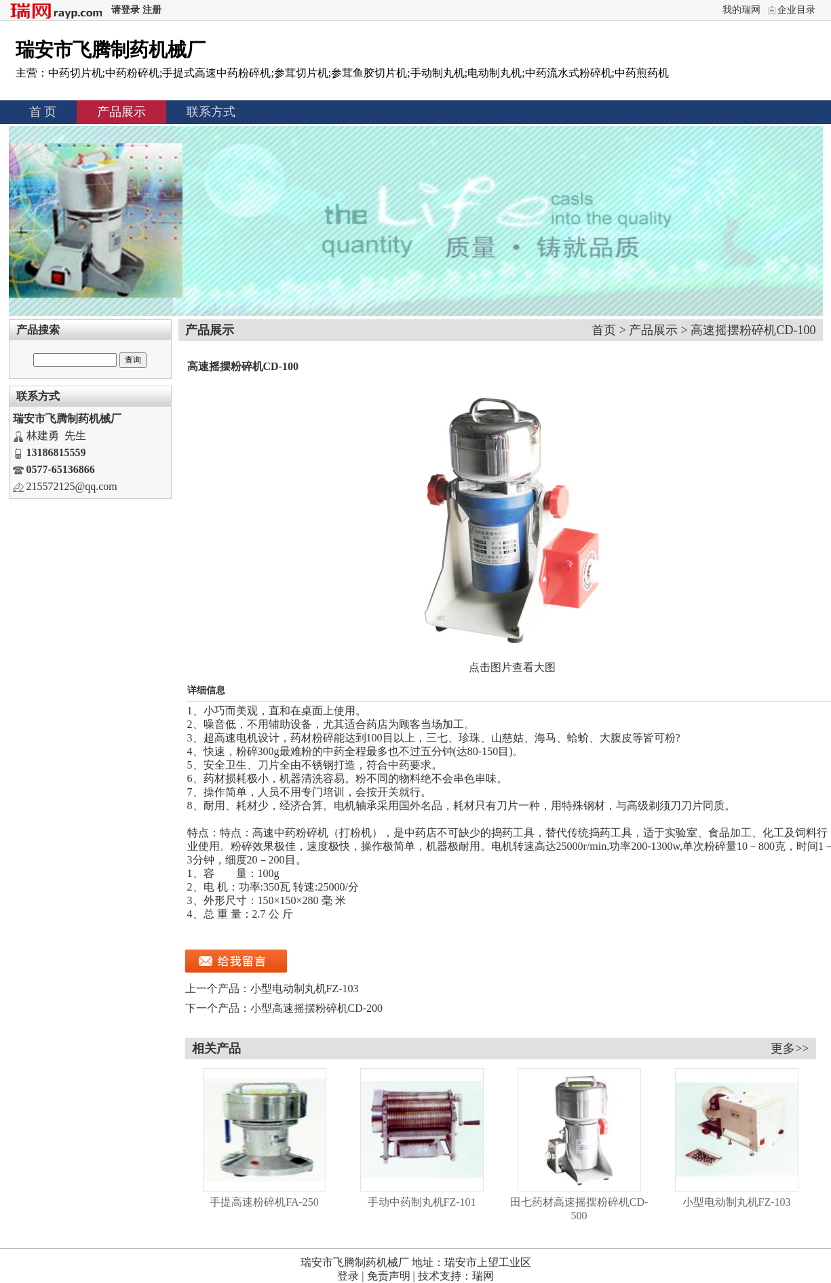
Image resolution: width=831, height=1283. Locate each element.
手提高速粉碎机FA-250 (264, 1202)
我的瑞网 (741, 10)
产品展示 (121, 112)
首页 (604, 330)
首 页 (43, 112)
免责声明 (388, 1276)
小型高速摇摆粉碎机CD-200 (316, 1008)
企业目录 (796, 10)
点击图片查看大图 (512, 667)
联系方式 (211, 112)
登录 (348, 1276)
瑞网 (483, 1276)
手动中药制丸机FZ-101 (422, 1202)
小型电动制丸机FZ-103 (304, 988)
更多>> (790, 1048)
